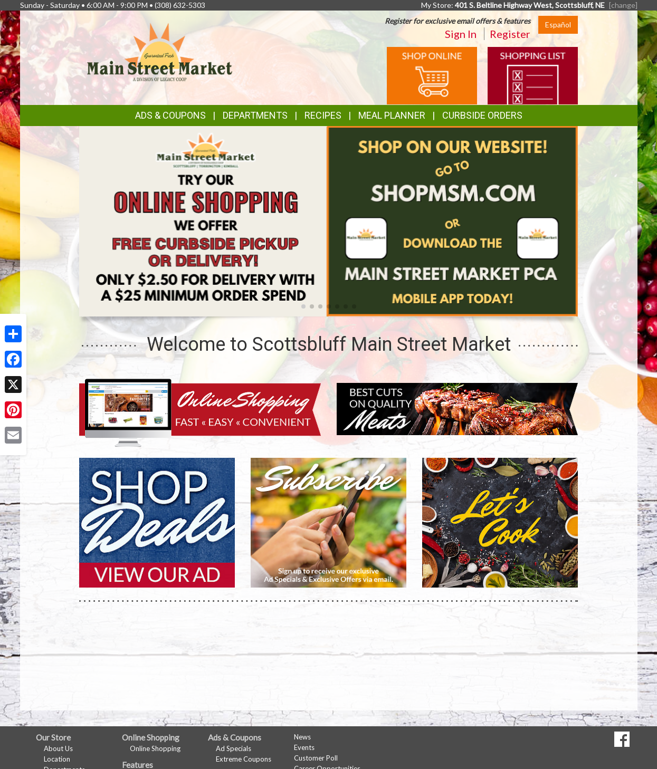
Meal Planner (391, 115)
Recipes (322, 115)
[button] (303, 306)
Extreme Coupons (243, 759)
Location (57, 759)
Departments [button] (255, 115)
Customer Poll (316, 758)
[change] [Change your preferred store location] (623, 5)
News (302, 737)
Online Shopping (155, 748)
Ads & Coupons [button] (170, 115)
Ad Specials (233, 748)
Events (304, 747)
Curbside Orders (482, 115)
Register (510, 33)
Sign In (461, 33)
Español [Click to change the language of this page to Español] (558, 24)
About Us (58, 748)
